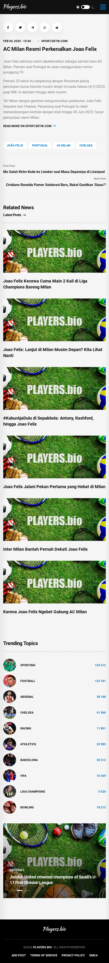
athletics (28, 744)
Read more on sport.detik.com (29, 126)
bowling (27, 807)
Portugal (40, 145)
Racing (25, 728)
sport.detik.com (54, 41)
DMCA (93, 955)
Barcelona (29, 760)
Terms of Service (43, 955)
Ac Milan (63, 145)
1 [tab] (12, 890)
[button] (8, 27)
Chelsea (86, 145)
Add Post (19, 955)
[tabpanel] (54, 860)
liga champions (32, 791)
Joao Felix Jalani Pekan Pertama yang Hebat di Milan (54, 486)
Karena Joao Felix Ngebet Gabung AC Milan (45, 611)
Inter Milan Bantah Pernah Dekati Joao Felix (45, 549)
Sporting (27, 665)
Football (27, 681)
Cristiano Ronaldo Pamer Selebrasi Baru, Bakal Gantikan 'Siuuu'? (56, 185)
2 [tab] (19, 890)
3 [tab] (26, 890)
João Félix (15, 145)
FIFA (23, 775)
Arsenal (27, 696)
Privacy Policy (73, 955)
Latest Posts (14, 215)
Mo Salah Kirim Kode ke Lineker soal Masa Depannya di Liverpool (54, 172)
